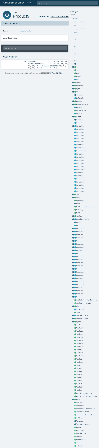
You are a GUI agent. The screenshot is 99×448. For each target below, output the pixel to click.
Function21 (80, 166)
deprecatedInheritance (85, 409)
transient (80, 440)
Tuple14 (79, 340)
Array (78, 82)
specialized (81, 433)
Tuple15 (79, 343)
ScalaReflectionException (87, 300)
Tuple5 (79, 378)
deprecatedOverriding (85, 415)
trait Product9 (60, 16)
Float (78, 117)
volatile (80, 446)
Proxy (78, 297)
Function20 (80, 163)
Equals (79, 113)
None (78, 204)
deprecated (80, 406)
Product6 (80, 284)
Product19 (80, 259)
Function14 (80, 141)
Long (78, 197)
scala (15, 12)
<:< (77, 67)
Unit (78, 399)
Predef (79, 222)
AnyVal (79, 76)
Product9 (80, 294)
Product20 (80, 266)
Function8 (80, 188)
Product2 (80, 263)
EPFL (52, 73)
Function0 (80, 123)
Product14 (80, 244)
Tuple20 (79, 362)
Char (78, 92)
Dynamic (79, 107)
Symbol (79, 322)
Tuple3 (79, 371)
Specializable (82, 315)
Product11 (80, 235)
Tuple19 (79, 356)
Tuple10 (79, 328)
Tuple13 (79, 337)
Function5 (80, 179)
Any (77, 73)
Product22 (80, 272)
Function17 (80, 151)
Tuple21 (79, 365)
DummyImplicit (82, 104)
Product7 (80, 287)
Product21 (80, 269)
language (80, 421)
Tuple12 (79, 334)
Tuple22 (79, 368)
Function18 (80, 154)
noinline (80, 430)
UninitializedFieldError (86, 396)
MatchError (80, 201)
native (79, 427)
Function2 (80, 160)
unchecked (80, 443)
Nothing (79, 210)
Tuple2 (79, 359)
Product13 (80, 241)
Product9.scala (25, 31)
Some (78, 312)
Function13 (80, 138)
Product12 (80, 238)
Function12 (80, 135)
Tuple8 (79, 387)
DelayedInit (81, 98)
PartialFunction (83, 219)
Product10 (80, 231)
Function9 (80, 191)
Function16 (80, 148)
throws (79, 437)
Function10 (80, 129)
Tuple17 (79, 350)
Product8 (80, 291)
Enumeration (81, 110)
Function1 (80, 126)
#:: (77, 64)
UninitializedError (84, 393)
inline (79, 418)
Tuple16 (79, 346)
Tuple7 (79, 384)
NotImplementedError (84, 207)
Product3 (80, 275)
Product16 (80, 250)
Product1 (80, 228)
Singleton (80, 309)
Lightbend (60, 73)
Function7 (80, 185)
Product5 (80, 281)
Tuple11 (79, 331)
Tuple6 (79, 381)
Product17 (80, 253)
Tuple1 (79, 325)
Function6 (80, 182)
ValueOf (79, 402)
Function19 (80, 157)
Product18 (80, 256)
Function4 (80, 176)
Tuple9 (79, 390)
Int (77, 194)
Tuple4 (79, 374)
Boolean (79, 86)
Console (79, 95)
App (77, 79)
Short (78, 306)
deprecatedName (82, 412)
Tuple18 (79, 353)
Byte (78, 89)
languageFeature (83, 424)
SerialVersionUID (83, 303)
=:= (77, 70)
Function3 (80, 173)
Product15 (80, 247)
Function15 (80, 145)
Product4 (80, 278)
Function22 (80, 169)
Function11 (80, 132)
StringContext (82, 319)
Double (79, 101)
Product (79, 225)
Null (78, 213)
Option (79, 216)
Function (80, 120)
